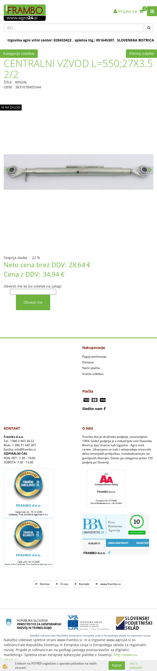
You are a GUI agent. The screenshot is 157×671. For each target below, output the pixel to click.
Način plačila (91, 368)
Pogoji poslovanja (94, 356)
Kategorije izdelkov (19, 53)
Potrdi (117, 665)
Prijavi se (125, 11)
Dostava (88, 362)
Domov (45, 584)
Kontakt (84, 584)
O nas (64, 584)
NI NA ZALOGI (10, 107)
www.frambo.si (110, 584)
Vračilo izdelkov (93, 374)
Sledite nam (92, 408)
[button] (150, 170)
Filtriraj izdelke (141, 53)
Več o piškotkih (136, 665)
